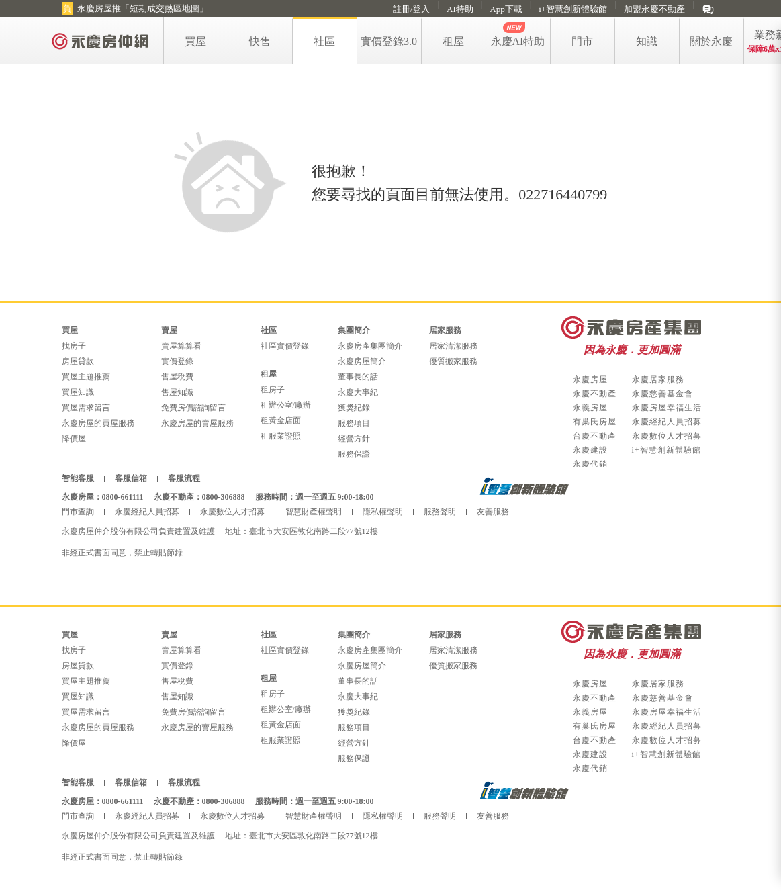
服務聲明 (440, 512)
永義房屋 (590, 407)
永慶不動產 (594, 393)
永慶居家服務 (658, 379)
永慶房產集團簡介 (370, 346)
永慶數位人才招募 (667, 436)
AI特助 (460, 9)
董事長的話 (358, 377)
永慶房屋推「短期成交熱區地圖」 (142, 8)
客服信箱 (131, 478)
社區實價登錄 (285, 346)
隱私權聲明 (383, 512)
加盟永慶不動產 (654, 9)
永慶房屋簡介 (362, 361)
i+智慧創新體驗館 (573, 9)
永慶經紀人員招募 (667, 422)
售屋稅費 (177, 377)
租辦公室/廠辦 (286, 405)
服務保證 (354, 454)
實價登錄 (177, 361)
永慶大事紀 (358, 392)
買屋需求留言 (86, 407)
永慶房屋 (590, 379)
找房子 (74, 346)
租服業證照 (281, 436)
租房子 (273, 389)
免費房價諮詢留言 (193, 407)
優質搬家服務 (453, 361)
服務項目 (354, 423)
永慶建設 (590, 450)
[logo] (101, 40)
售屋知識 (177, 392)
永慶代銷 (590, 464)
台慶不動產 (594, 436)
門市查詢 (78, 512)
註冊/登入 (411, 9)
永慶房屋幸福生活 (667, 407)
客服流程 (184, 478)
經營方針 (354, 438)
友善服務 (493, 512)
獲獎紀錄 (354, 407)
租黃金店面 (281, 420)
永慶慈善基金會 (662, 393)
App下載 (506, 9)
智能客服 (78, 478)
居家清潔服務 (453, 346)
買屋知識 (78, 392)
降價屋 (74, 438)
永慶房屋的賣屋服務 (197, 423)
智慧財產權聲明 (313, 512)
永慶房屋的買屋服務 (98, 423)
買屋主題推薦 (86, 377)
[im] (708, 8)
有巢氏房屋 (594, 422)
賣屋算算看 (181, 346)
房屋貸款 (78, 361)
